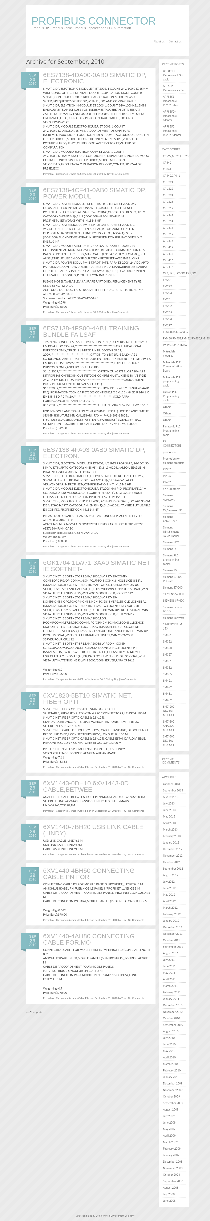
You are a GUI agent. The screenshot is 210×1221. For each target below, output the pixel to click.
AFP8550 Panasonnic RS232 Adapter (172, 131)
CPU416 (168, 260)
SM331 (167, 661)
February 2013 (172, 836)
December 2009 (172, 1083)
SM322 (167, 641)
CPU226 (168, 201)
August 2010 (170, 1031)
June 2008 (169, 1200)
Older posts (34, 1012)
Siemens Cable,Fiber (79, 767)
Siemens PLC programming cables (171, 559)
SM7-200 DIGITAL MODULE (169, 711)
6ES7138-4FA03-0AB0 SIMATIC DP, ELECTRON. (94, 452)
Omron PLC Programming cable (171, 396)
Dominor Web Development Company (115, 1215)
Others (72, 173)
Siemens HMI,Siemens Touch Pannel (171, 532)
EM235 (167, 312)
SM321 (167, 635)
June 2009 (169, 1122)
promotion (169, 452)
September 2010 (173, 1024)
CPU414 (168, 253)
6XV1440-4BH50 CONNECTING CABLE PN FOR (89, 873)
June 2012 (169, 888)
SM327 (167, 654)
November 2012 (172, 855)
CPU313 (168, 214)
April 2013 (169, 823)
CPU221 (168, 182)
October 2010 (171, 1018)
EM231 (167, 299)
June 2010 (169, 1044)
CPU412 (168, 247)
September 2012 (173, 868)
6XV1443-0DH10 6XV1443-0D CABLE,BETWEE (86, 786)
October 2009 (171, 1096)
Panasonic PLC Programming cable (171, 430)
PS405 (167, 475)
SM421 (167, 680)
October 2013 (171, 784)
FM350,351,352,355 (175, 332)
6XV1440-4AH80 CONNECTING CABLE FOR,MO (89, 939)
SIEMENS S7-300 (173, 594)
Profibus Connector (94, 21)
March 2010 (170, 1064)
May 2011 (169, 972)
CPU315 (168, 227)
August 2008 (170, 1187)
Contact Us (175, 41)
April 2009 (169, 1135)
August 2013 (170, 797)
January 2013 (171, 842)
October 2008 (171, 1174)
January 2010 (171, 1077)
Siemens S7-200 (172, 587)
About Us (159, 41)
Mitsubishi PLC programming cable (172, 381)
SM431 (167, 693)
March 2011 (170, 985)
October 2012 (171, 862)
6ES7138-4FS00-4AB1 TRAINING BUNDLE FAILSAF (91, 331)
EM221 (167, 279)
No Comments (121, 173)
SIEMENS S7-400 (173, 600)
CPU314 (168, 221)
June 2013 (169, 810)
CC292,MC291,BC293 (176, 156)
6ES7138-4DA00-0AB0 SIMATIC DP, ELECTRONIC (94, 78)
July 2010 (169, 1038)
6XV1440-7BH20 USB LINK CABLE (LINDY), (93, 830)
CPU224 (168, 195)
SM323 (167, 648)
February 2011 (172, 992)
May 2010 (169, 1051)
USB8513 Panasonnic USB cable (172, 75)
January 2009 (171, 1155)
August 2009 (170, 1109)
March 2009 (170, 1142)
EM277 (167, 325)
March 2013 (170, 829)
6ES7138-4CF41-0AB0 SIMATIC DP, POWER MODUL (94, 193)
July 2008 (169, 1194)
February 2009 (172, 1148)
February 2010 (172, 1070)
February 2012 (172, 914)
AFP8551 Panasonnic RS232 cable (170, 101)
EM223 (167, 292)
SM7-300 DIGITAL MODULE (169, 741)
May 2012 (169, 894)
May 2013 (169, 816)
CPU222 (168, 188)
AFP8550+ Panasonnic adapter (170, 116)
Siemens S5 (170, 570)
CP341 (167, 169)
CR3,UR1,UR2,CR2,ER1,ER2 (179, 273)
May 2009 (169, 1129)
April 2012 (169, 901)
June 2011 (169, 966)
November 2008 (172, 1168)
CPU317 (168, 234)
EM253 (167, 319)
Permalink (48, 173)
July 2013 (169, 803)
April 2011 (169, 979)
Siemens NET (75, 679)
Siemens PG (170, 549)
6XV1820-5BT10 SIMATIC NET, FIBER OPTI (87, 698)
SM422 (167, 687)
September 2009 (173, 1103)
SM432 (167, 700)
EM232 (167, 306)
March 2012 (170, 907)
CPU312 (168, 208)
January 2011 (171, 998)
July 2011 (169, 959)
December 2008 (172, 1161)
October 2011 (171, 940)
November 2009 (172, 1090)
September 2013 (173, 790)
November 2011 (172, 933)
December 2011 (172, 927)
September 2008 (173, 1181)
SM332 (167, 667)
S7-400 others (171, 488)
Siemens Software (173, 617)
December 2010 (172, 1005)
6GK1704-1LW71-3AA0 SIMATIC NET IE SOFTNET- (96, 565)
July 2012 (169, 881)
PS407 (167, 482)
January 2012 (171, 920)
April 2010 (169, 1057)
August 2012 (170, 875)
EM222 (167, 286)
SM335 (167, 674)
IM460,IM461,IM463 (175, 345)
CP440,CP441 (171, 175)
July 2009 (169, 1116)
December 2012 (172, 849)
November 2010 (172, 1011)
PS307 (167, 469)
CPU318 (168, 240)
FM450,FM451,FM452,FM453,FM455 (186, 338)
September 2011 (173, 946)
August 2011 (170, 953)
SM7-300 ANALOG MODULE (169, 726)
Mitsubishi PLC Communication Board (172, 366)
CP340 (167, 162)
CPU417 (168, 266)
